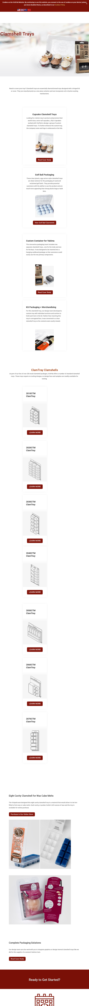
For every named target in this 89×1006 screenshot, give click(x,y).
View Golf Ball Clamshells (44, 223)
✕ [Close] (86, 4)
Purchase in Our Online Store (22, 654)
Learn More (44, 879)
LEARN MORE (33, 432)
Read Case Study (44, 160)
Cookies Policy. (60, 5)
